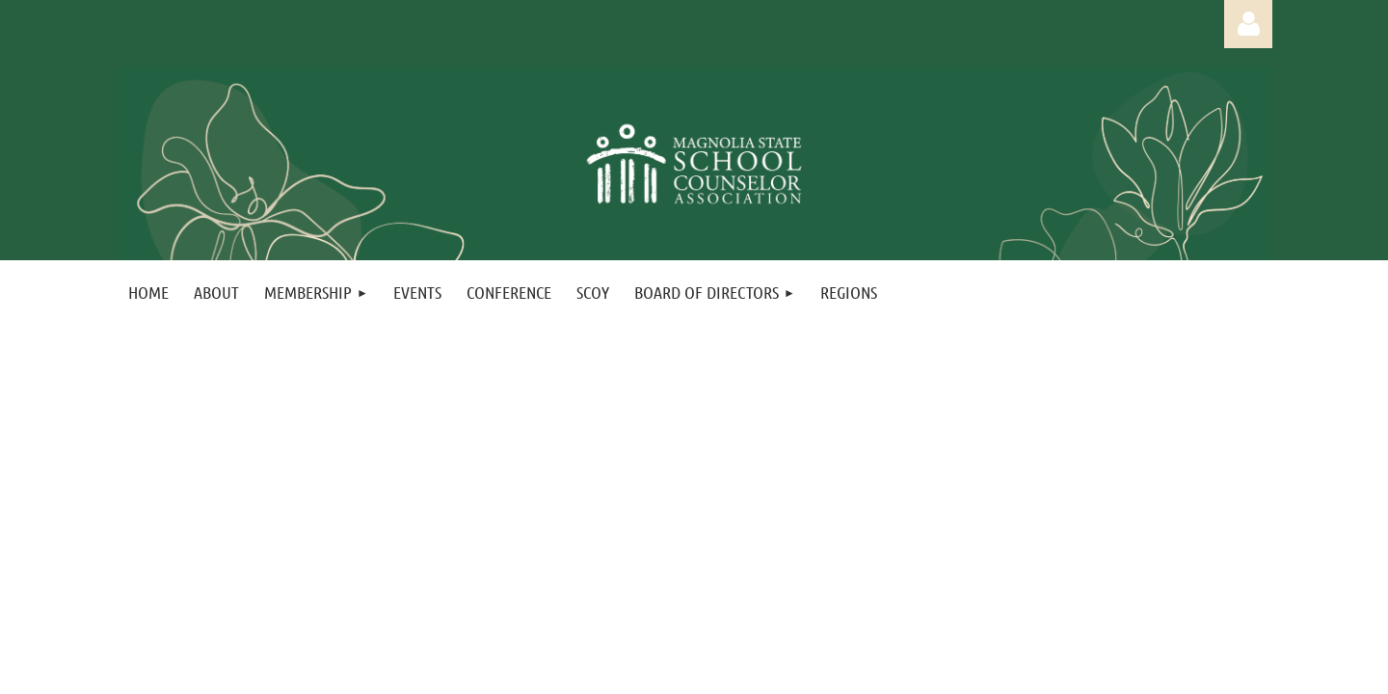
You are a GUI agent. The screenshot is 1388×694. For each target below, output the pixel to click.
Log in (1248, 24)
